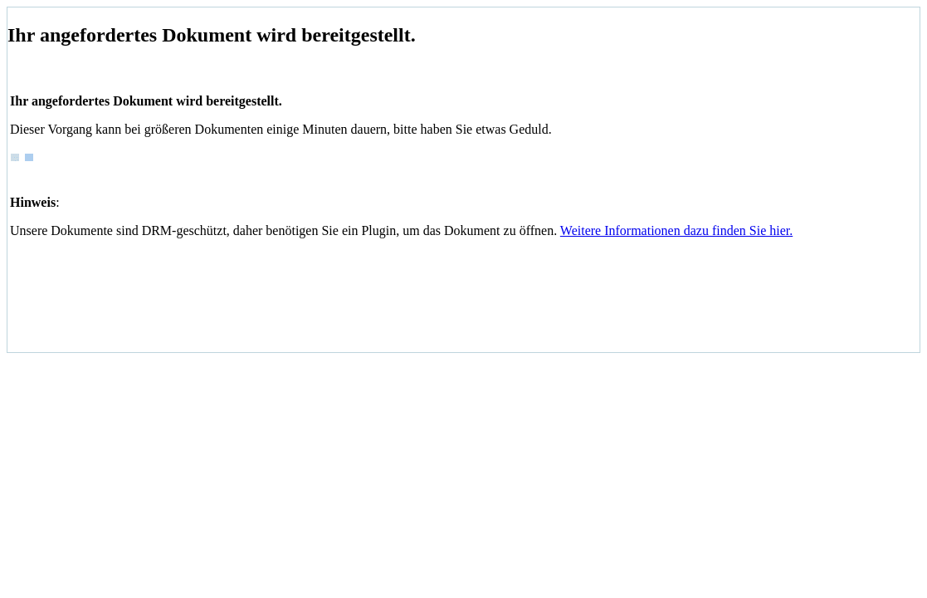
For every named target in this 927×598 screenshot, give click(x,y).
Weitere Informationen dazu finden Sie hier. (676, 230)
